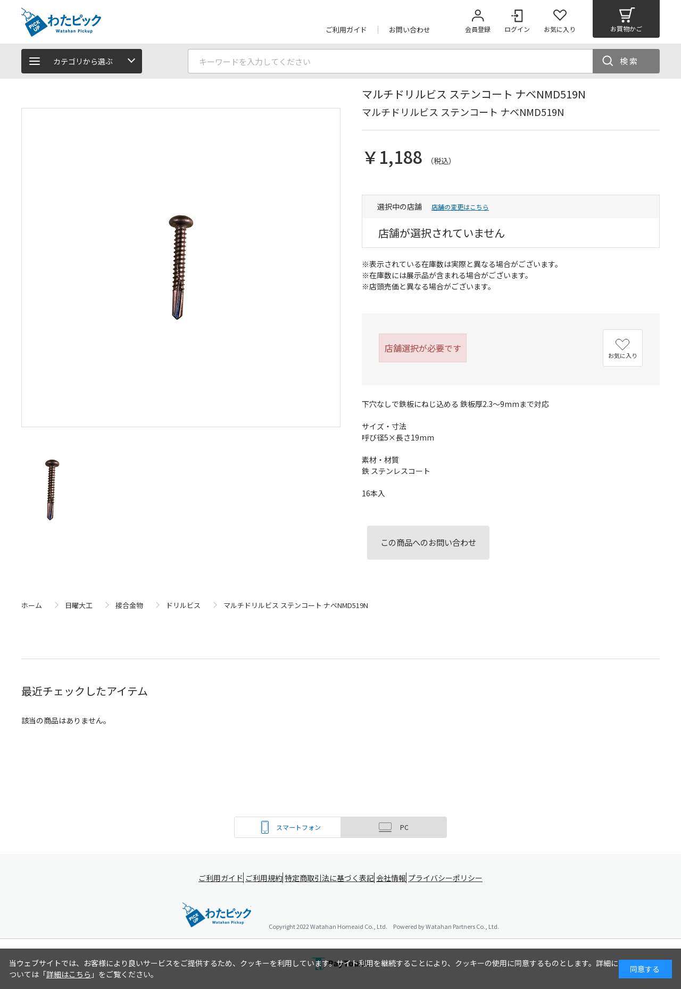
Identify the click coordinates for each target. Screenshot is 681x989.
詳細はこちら (68, 974)
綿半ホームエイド (216, 915)
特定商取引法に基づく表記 (331, 878)
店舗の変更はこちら (460, 206)
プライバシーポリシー (452, 878)
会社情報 (395, 878)
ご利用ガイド (216, 878)
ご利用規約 (264, 878)
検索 (629, 61)
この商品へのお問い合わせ (428, 542)
